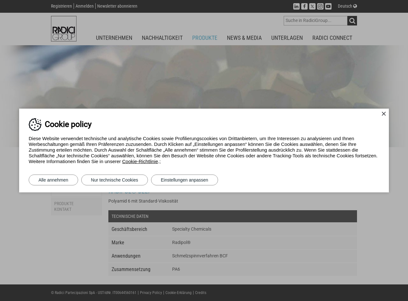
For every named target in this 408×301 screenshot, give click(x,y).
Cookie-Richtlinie (140, 161)
